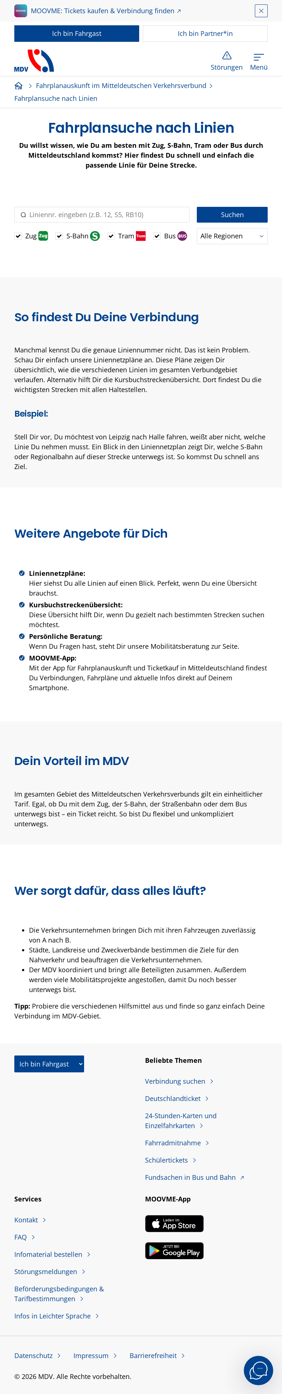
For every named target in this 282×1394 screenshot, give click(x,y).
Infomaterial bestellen (49, 1254)
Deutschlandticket (173, 1098)
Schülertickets (167, 1160)
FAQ (21, 1237)
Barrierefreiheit (154, 1355)
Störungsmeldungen (46, 1271)
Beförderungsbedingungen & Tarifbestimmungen (59, 1293)
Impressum (92, 1355)
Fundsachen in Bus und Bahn (191, 1177)
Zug (36, 236)
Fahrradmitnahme (174, 1142)
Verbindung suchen (176, 1081)
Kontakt (27, 1219)
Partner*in (205, 33)
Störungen (227, 67)
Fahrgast (76, 33)
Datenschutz (34, 1355)
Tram (132, 236)
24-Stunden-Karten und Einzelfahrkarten (181, 1120)
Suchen (232, 214)
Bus (175, 236)
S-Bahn (83, 236)
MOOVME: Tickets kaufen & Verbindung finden (102, 10)
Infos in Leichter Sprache (53, 1315)
